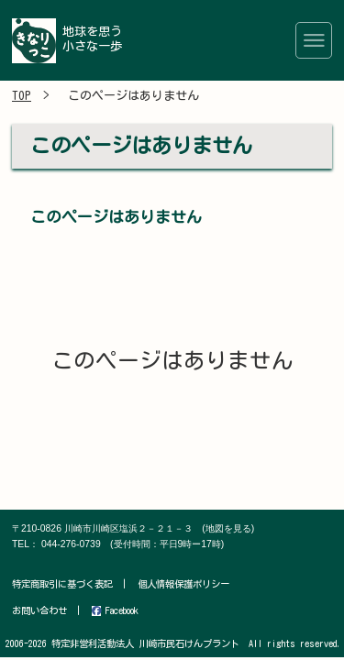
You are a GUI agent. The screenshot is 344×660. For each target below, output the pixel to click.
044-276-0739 (132, 544)
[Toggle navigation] (313, 40)
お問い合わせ (39, 610)
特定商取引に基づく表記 (62, 583)
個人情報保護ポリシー (183, 583)
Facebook (115, 611)
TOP (21, 96)
